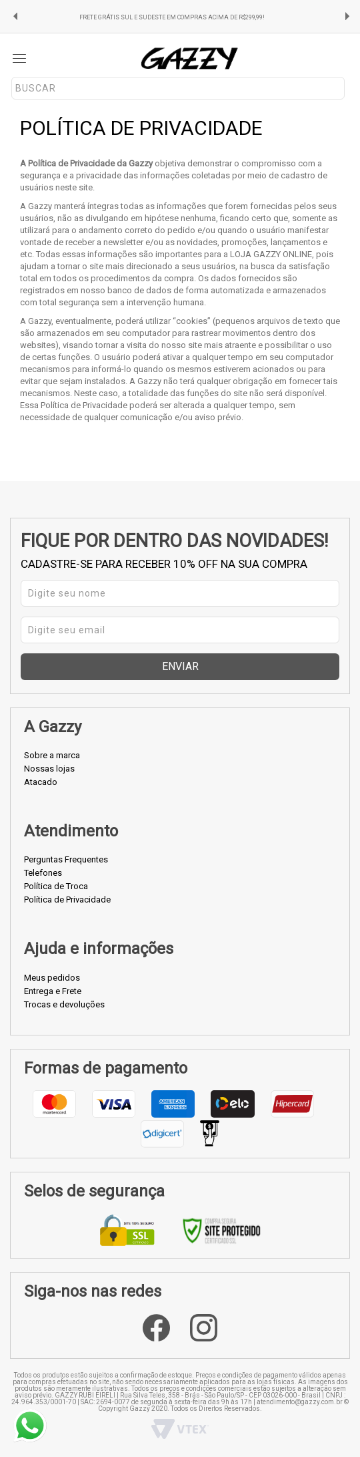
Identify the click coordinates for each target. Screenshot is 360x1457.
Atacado (40, 782)
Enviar (180, 666)
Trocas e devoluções (64, 1004)
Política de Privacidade (67, 900)
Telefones (43, 873)
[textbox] (178, 88)
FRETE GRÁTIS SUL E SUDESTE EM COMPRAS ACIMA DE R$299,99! (172, 17)
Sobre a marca (52, 755)
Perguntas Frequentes (66, 859)
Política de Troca (56, 886)
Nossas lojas (49, 769)
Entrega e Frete (52, 991)
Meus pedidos (52, 978)
